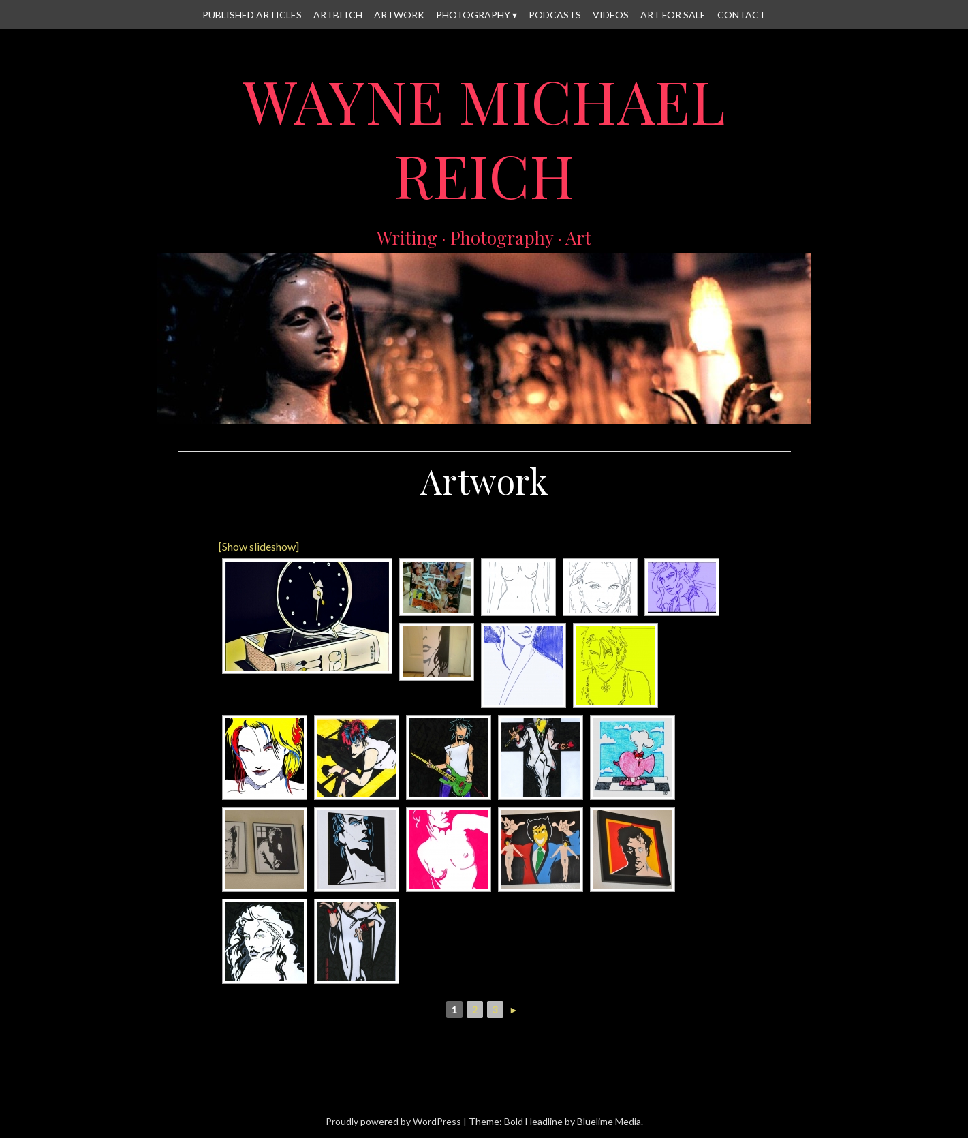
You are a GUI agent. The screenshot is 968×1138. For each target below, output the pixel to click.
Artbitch (337, 14)
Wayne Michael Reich (484, 137)
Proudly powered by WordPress (393, 1121)
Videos (611, 14)
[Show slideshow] (259, 546)
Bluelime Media (609, 1121)
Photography (473, 14)
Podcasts (555, 14)
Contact (741, 14)
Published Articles (252, 14)
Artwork (399, 14)
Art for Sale (673, 14)
